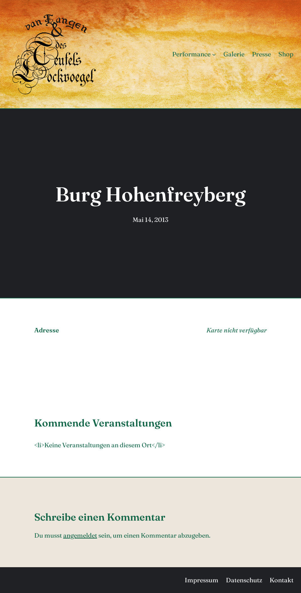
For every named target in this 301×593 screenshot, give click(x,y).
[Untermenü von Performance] (214, 54)
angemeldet (80, 535)
